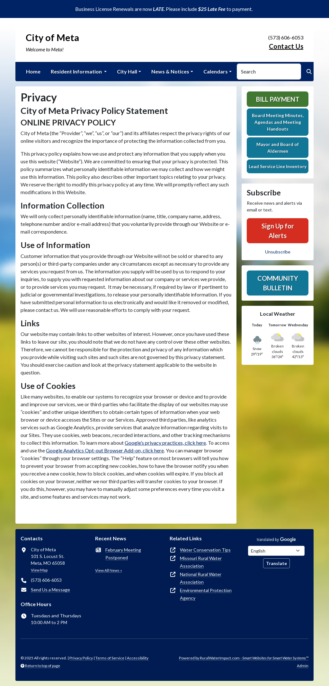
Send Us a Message (50, 589)
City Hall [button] (127, 71)
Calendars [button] (215, 71)
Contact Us (286, 46)
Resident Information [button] (77, 71)
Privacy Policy (81, 658)
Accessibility (137, 658)
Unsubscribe (277, 251)
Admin (302, 665)
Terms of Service (109, 658)
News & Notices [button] (170, 71)
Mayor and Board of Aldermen (277, 147)
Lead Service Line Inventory (278, 166)
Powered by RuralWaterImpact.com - (243, 658)
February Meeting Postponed (123, 553)
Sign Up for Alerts (278, 230)
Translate (276, 563)
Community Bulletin (277, 283)
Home (33, 71)
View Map (39, 570)
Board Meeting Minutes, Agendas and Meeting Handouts (278, 122)
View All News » (108, 570)
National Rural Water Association (200, 578)
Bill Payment (277, 99)
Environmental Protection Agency (206, 594)
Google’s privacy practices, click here (165, 443)
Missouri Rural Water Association (201, 562)
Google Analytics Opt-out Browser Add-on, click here (105, 450)
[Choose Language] (276, 551)
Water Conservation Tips (205, 550)
